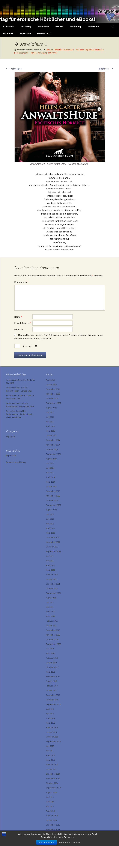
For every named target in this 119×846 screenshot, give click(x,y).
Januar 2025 (51, 435)
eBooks (59, 26)
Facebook (8, 33)
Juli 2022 (50, 556)
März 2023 (50, 532)
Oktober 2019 (52, 667)
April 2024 (50, 477)
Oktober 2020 (52, 639)
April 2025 (50, 426)
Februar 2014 (52, 815)
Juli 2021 (50, 602)
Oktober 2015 (52, 736)
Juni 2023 (50, 519)
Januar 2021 (51, 625)
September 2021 (53, 593)
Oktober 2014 (52, 783)
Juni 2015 (50, 746)
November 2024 (53, 444)
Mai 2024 (50, 472)
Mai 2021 (50, 607)
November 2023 (53, 495)
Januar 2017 (51, 690)
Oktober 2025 (52, 398)
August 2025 (51, 407)
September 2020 (53, 644)
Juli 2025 (50, 412)
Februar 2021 (52, 621)
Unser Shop (75, 26)
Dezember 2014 (53, 773)
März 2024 (50, 481)
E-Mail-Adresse (22, 323)
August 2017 (51, 681)
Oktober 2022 (52, 546)
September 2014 (53, 787)
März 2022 (50, 570)
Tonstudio (93, 26)
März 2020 (50, 653)
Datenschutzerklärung (16, 462)
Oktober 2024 (52, 449)
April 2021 (50, 611)
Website (18, 329)
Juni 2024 (50, 468)
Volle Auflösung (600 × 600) (45, 52)
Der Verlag (26, 26)
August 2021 (51, 597)
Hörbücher (43, 26)
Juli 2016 (50, 709)
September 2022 (53, 551)
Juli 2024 (50, 463)
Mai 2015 (50, 750)
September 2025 (53, 403)
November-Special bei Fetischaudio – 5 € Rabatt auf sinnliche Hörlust (19, 414)
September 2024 (53, 454)
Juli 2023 (50, 514)
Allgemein (10, 436)
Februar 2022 (52, 574)
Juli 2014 (50, 797)
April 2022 (50, 565)
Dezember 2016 (53, 695)
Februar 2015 (52, 764)
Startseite (8, 26)
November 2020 (53, 634)
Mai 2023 (50, 523)
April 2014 (50, 811)
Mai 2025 (50, 421)
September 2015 (53, 741)
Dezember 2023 (53, 491)
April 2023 (50, 528)
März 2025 (50, 431)
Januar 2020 (51, 662)
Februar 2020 (52, 658)
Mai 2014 (50, 806)
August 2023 (51, 509)
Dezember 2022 (53, 537)
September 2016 (53, 704)
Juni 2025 (50, 417)
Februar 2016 (52, 727)
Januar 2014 (51, 820)
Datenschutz (44, 33)
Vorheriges (13, 68)
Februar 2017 (52, 685)
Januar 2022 (51, 579)
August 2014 (51, 792)
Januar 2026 (51, 384)
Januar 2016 (51, 732)
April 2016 (50, 718)
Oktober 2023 (52, 500)
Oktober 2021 (52, 588)
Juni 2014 (50, 801)
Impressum (25, 33)
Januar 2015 (51, 769)
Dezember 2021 (53, 583)
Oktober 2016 (52, 699)
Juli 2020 (50, 648)
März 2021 (50, 616)
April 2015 (50, 755)
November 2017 (53, 676)
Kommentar (21, 282)
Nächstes (106, 68)
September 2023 (53, 505)
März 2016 (50, 722)
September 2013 (53, 834)
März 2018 (50, 671)
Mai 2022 (50, 560)
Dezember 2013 (53, 824)
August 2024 (51, 458)
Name (18, 316)
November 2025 (53, 393)
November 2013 (53, 829)
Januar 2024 (51, 486)
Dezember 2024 (53, 440)
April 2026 (50, 380)
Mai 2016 (50, 713)
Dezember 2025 (53, 389)
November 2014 (53, 778)
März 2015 (50, 760)
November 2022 (53, 542)
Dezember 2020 (53, 630)
